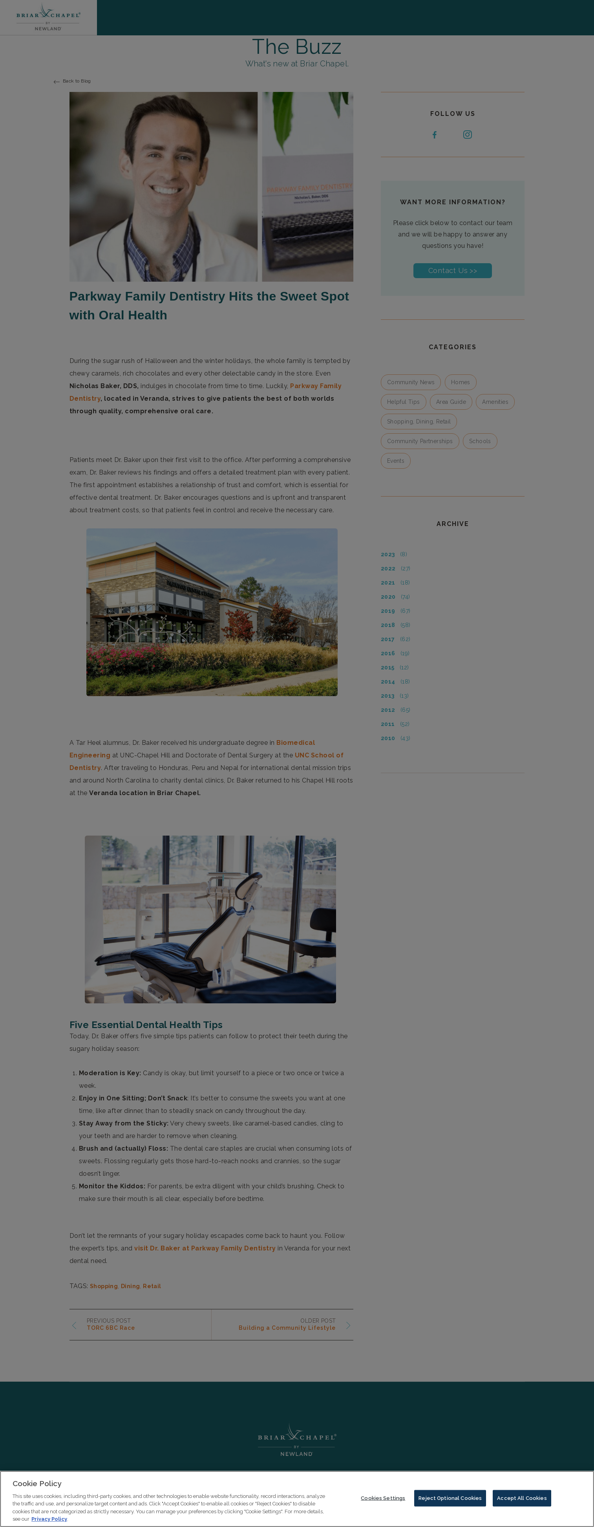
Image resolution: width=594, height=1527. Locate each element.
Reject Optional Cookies (450, 1500)
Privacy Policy (49, 1521)
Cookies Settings (383, 1500)
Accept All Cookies (521, 1500)
